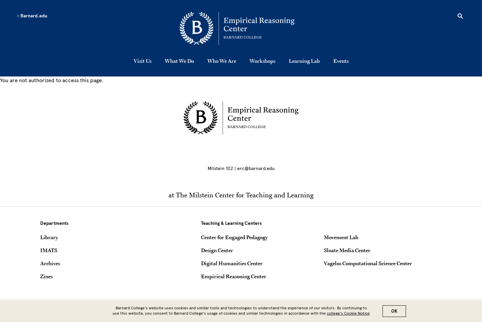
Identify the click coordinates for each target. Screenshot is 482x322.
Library (49, 237)
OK (394, 311)
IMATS (48, 250)
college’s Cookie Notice (348, 313)
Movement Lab (341, 237)
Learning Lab (304, 60)
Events (341, 60)
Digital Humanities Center (232, 263)
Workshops (262, 60)
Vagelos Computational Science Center (368, 263)
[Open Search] (460, 17)
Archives (50, 263)
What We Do (179, 60)
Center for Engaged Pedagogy (234, 237)
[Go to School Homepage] (243, 28)
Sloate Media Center (347, 250)
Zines (46, 276)
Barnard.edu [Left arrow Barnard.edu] (32, 16)
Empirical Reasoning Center (233, 276)
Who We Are (221, 60)
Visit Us (142, 60)
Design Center (217, 250)
